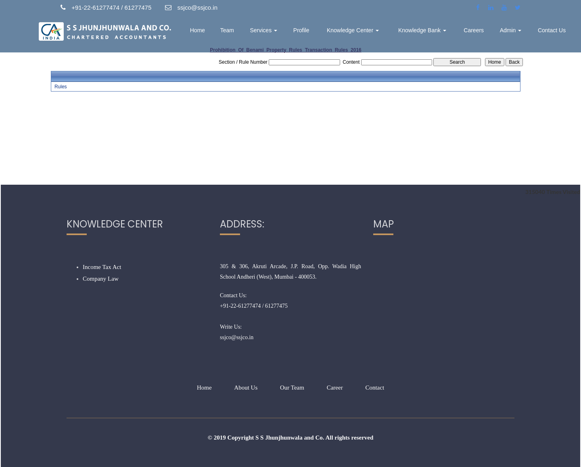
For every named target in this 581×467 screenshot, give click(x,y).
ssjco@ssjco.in (236, 337)
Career (335, 387)
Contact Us (552, 30)
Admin (511, 30)
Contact (374, 387)
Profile (301, 30)
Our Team (292, 387)
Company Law (101, 278)
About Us (245, 387)
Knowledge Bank (422, 30)
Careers (474, 30)
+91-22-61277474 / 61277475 (254, 306)
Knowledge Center (353, 30)
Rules (60, 87)
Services (263, 30)
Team (227, 30)
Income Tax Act (102, 267)
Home (197, 30)
